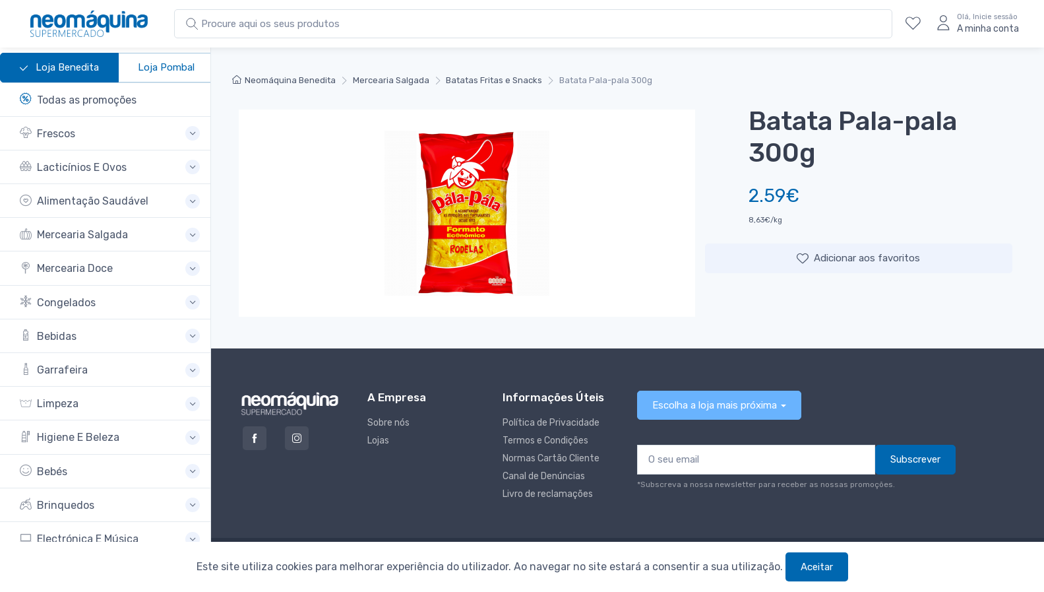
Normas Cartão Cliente (551, 458)
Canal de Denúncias (544, 476)
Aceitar (817, 567)
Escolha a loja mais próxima (714, 405)
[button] (110, 133)
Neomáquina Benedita (284, 80)
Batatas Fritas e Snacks (494, 80)
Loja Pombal (166, 67)
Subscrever (915, 459)
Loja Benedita (59, 68)
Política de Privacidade (551, 422)
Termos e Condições (545, 440)
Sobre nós (388, 422)
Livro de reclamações (548, 494)
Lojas (378, 440)
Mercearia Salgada (391, 80)
